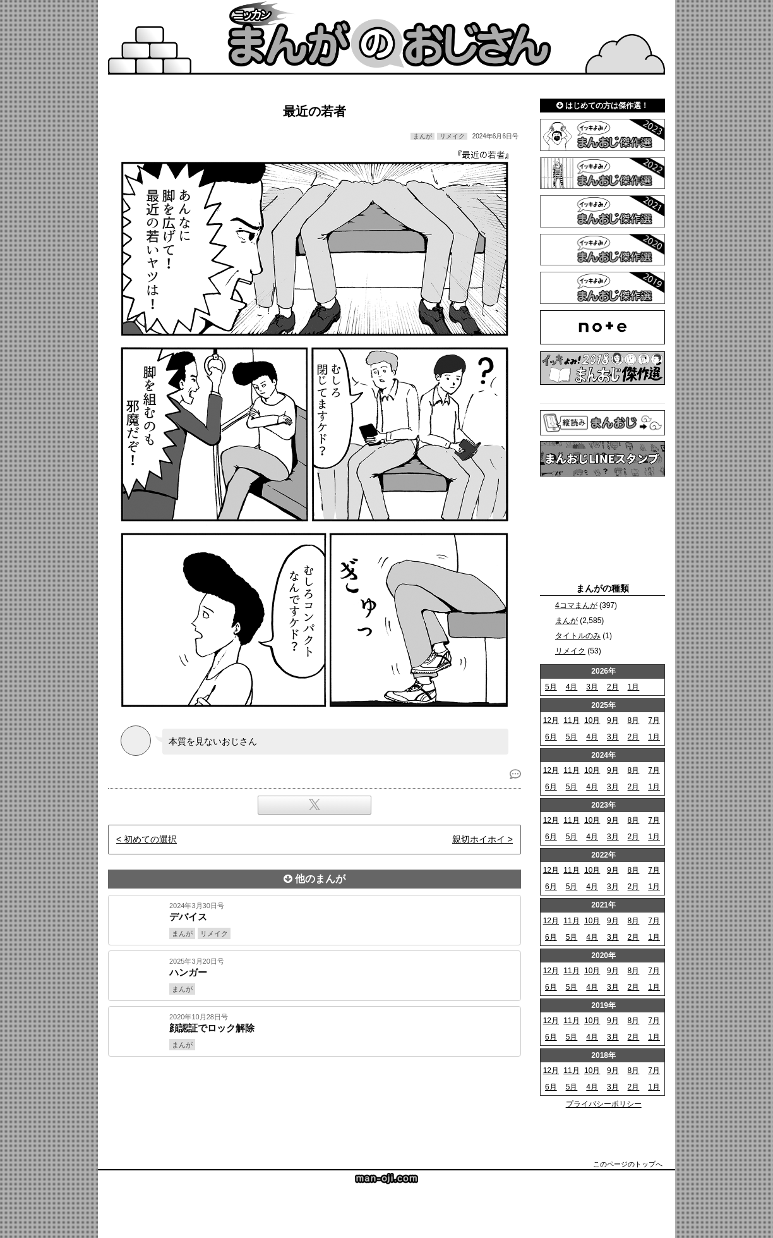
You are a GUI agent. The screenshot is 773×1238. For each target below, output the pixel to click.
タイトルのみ (578, 635)
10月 (592, 720)
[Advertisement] (314, 1100)
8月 (634, 720)
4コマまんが (576, 605)
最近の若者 (314, 111)
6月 (551, 736)
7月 (654, 720)
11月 (571, 720)
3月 (592, 687)
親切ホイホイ (478, 839)
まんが (566, 620)
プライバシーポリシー (604, 1104)
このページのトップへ (627, 1164)
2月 (613, 687)
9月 (613, 720)
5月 (551, 687)
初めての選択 (150, 839)
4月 (572, 687)
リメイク (570, 650)
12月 (551, 720)
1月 (634, 687)
